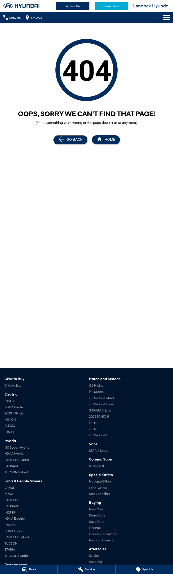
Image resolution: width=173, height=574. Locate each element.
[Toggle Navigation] (166, 17)
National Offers (100, 481)
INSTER (10, 401)
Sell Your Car (73, 6)
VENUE (10, 487)
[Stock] (28, 569)
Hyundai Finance (101, 540)
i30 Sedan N (98, 435)
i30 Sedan (96, 392)
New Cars (96, 509)
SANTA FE (12, 500)
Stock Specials (99, 494)
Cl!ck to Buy (13, 385)
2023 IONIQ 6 (15, 413)
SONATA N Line (100, 410)
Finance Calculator (103, 534)
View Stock (112, 6)
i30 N (93, 429)
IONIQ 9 (10, 419)
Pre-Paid (95, 562)
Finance (95, 528)
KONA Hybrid (14, 453)
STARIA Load (98, 450)
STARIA (10, 549)
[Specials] (144, 569)
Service (94, 555)
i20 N (93, 423)
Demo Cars (97, 515)
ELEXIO (10, 425)
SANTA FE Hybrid (17, 460)
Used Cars (96, 521)
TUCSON (11, 543)
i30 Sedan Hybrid (17, 447)
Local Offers (98, 487)
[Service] (86, 569)
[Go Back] (70, 139)
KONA (9, 494)
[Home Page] (21, 6)
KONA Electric (15, 407)
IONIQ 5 (10, 432)
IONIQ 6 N (96, 466)
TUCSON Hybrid (16, 472)
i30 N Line (96, 385)
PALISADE (12, 466)
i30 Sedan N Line (101, 404)
